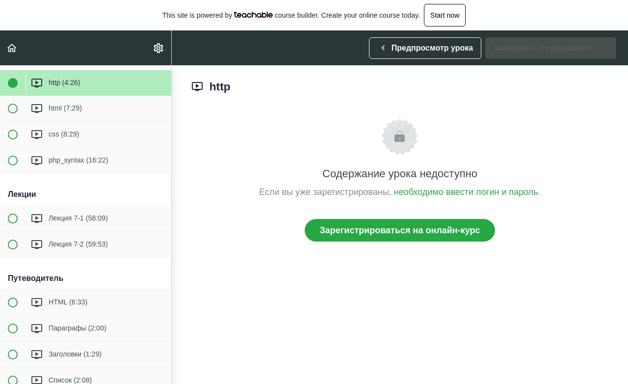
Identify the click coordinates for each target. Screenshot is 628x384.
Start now (444, 15)
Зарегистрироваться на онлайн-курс (400, 230)
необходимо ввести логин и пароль (466, 192)
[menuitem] (159, 47)
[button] (12, 47)
